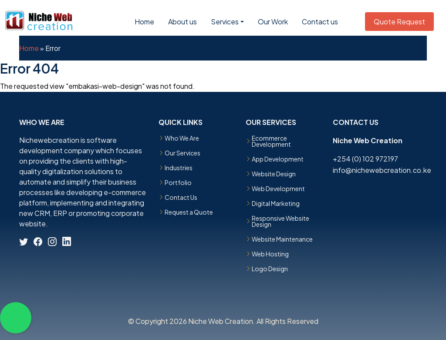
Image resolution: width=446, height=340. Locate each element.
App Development (278, 159)
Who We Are (182, 138)
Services (225, 21)
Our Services (182, 153)
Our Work (273, 21)
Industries (179, 168)
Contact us (320, 21)
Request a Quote (189, 212)
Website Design (274, 174)
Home (144, 21)
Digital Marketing (276, 203)
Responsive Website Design (280, 221)
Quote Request (399, 21)
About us (182, 21)
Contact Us (181, 197)
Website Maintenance (282, 239)
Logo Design (270, 269)
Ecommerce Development (271, 141)
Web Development (278, 188)
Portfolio (178, 182)
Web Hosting (270, 254)
